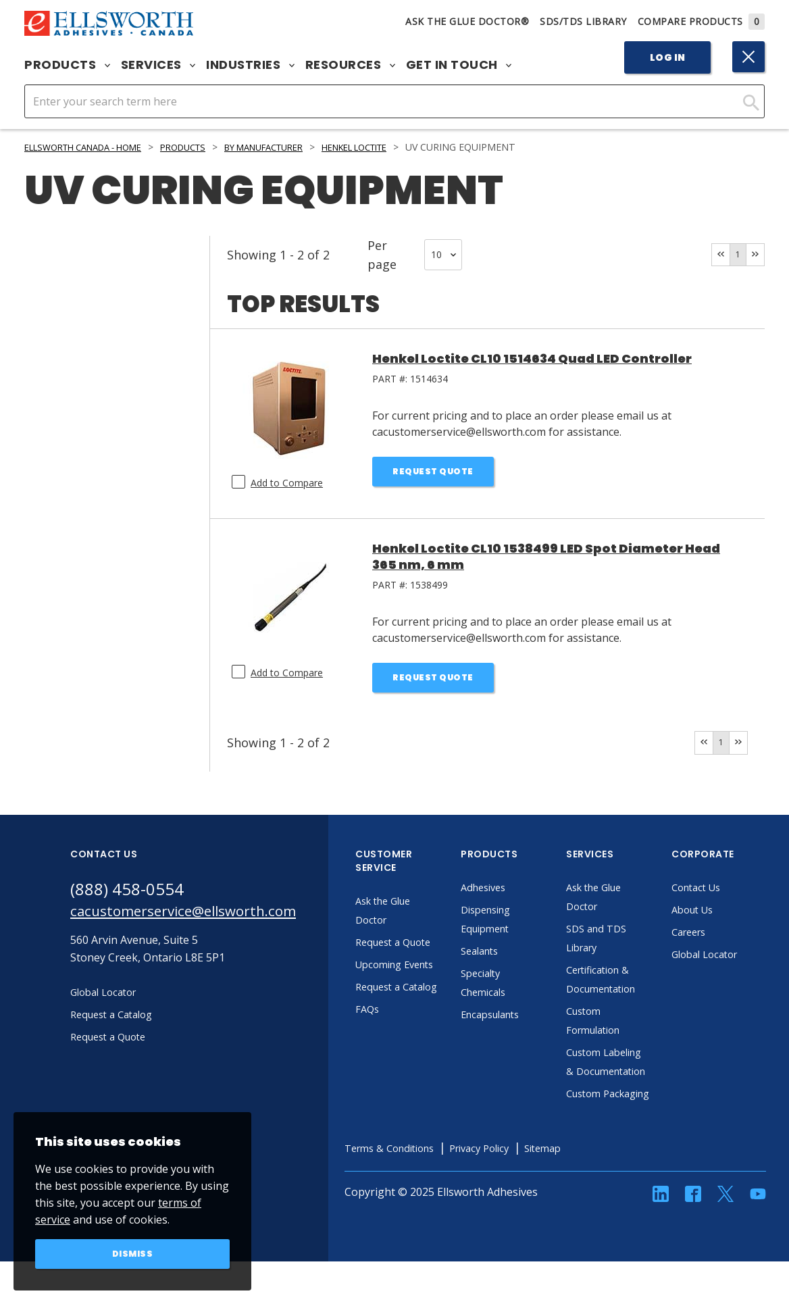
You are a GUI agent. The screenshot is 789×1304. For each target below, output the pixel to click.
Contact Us (733, 891)
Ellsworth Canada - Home (92, 147)
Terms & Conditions (429, 1190)
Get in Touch (459, 65)
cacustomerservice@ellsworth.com (200, 918)
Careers (726, 936)
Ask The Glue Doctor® (467, 21)
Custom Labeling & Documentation (640, 1075)
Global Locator (743, 958)
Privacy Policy (529, 1190)
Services (158, 65)
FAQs (402, 1070)
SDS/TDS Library (583, 21)
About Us (729, 914)
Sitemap (598, 1190)
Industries (250, 65)
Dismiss (132, 1252)
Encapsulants (529, 1018)
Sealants (516, 955)
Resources (350, 65)
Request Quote (433, 473)
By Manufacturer (297, 147)
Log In (668, 57)
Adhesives (520, 891)
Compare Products (701, 21)
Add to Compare (287, 482)
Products (67, 65)
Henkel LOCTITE (402, 147)
